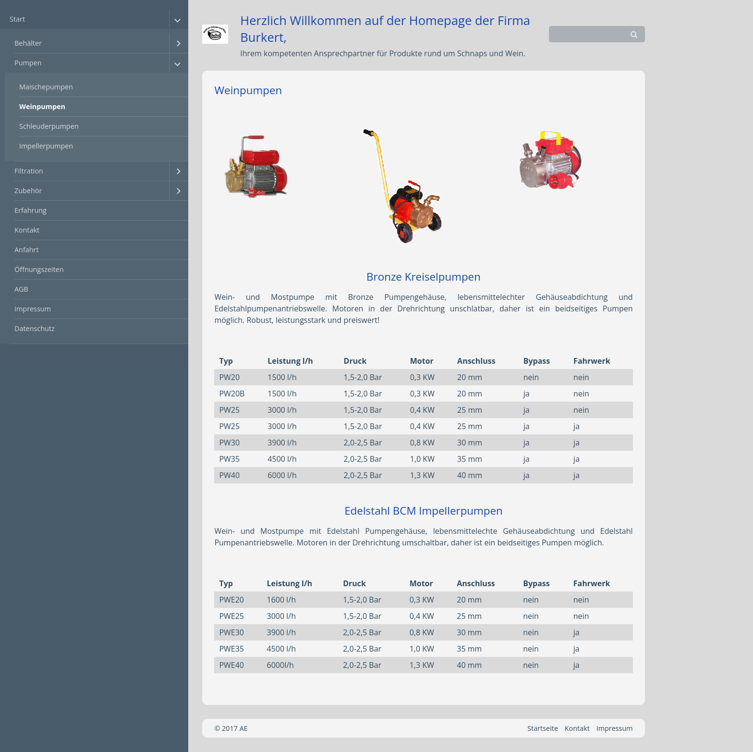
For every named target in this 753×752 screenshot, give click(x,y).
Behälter (28, 43)
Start (17, 19)
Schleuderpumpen (49, 126)
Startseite (542, 728)
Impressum (32, 308)
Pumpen (28, 62)
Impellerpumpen (46, 145)
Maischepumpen (46, 86)
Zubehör (28, 190)
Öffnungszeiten (39, 269)
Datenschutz (34, 328)
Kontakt (26, 229)
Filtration (28, 170)
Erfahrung (30, 210)
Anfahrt (26, 249)
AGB (21, 289)
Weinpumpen (42, 106)
